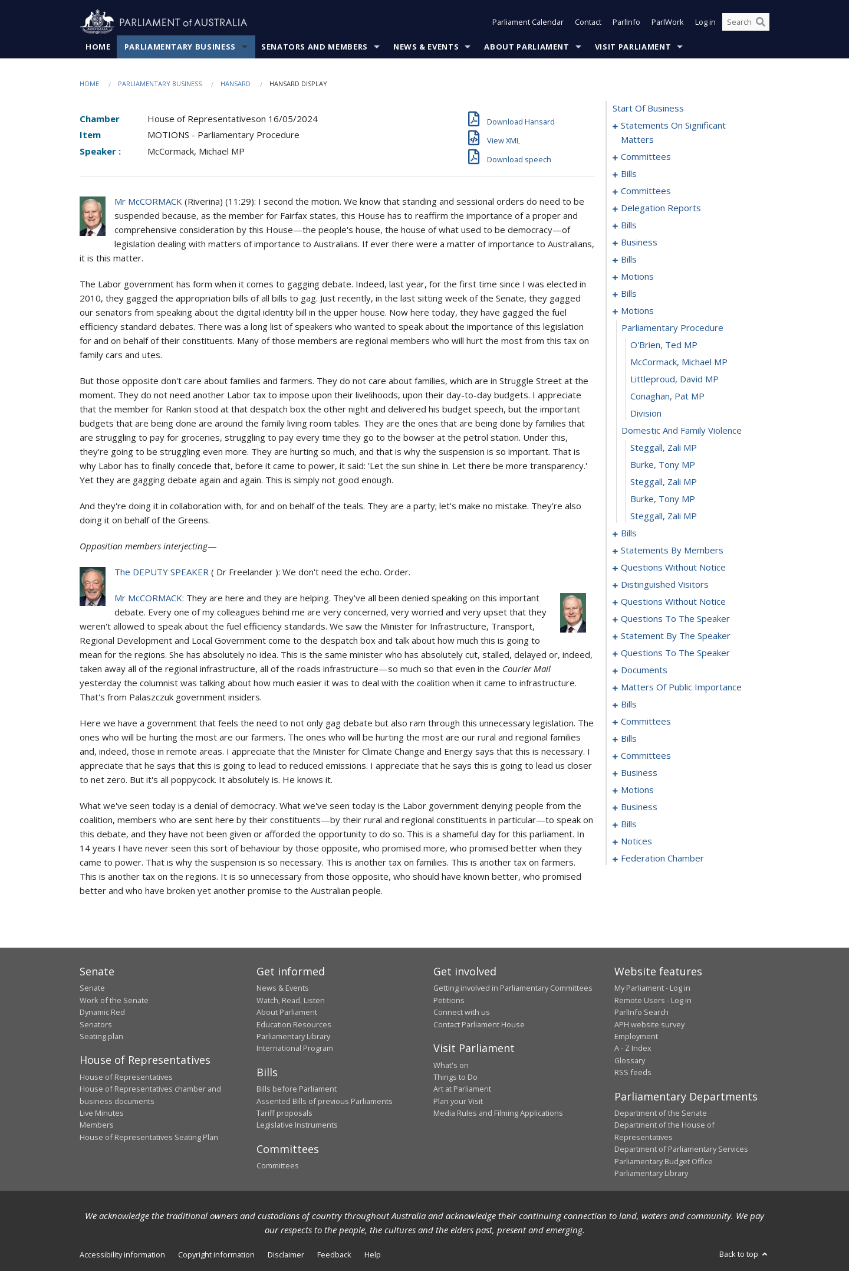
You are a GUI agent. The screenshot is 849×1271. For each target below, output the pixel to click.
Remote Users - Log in (653, 1000)
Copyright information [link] (216, 1255)
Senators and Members (314, 46)
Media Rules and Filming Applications (498, 1113)
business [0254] (639, 807)
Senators (96, 1024)
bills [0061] (629, 294)
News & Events (426, 46)
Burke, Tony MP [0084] (662, 499)
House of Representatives (126, 1077)
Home (98, 46)
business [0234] (639, 773)
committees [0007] (646, 157)
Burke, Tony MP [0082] (662, 465)
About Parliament (526, 46)
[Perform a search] (760, 22)
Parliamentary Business (180, 46)
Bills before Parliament (296, 1089)
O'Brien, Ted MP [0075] (663, 345)
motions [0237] (637, 790)
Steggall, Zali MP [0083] (663, 482)
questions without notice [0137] (673, 568)
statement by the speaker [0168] (675, 636)
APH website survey (649, 1024)
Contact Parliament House (479, 1024)
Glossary (629, 1060)
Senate (92, 988)
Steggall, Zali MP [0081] (663, 448)
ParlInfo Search (641, 1012)
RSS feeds (632, 1072)
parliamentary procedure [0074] (672, 328)
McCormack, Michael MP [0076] (679, 362)
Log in (705, 22)
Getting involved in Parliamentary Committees (513, 988)
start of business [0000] (648, 108)
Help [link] (372, 1255)
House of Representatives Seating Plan (149, 1137)
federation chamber (662, 858)
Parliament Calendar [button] (528, 22)
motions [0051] (637, 277)
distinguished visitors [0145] (665, 585)
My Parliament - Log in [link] (652, 988)
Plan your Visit (458, 1101)
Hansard (236, 83)
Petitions (449, 1000)
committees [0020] (646, 191)
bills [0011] (629, 174)
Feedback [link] (334, 1255)
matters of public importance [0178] (681, 687)
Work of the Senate (114, 1000)
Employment (636, 1036)
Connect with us (461, 1012)
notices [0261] (636, 841)
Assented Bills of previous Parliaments (324, 1101)
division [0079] (646, 414)
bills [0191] (629, 704)
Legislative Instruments (297, 1125)
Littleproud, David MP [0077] (674, 379)
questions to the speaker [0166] (675, 619)
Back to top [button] (744, 1254)
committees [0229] (646, 756)
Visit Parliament (633, 46)
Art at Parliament (462, 1089)
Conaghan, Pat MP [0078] (667, 396)
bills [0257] (629, 824)
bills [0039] (629, 260)
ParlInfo (626, 22)
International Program (294, 1048)
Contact (588, 22)
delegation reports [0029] (661, 208)
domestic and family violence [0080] (681, 431)
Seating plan (101, 1036)
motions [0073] (637, 311)
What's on (451, 1065)
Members (97, 1125)
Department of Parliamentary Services (681, 1149)
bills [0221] (629, 739)
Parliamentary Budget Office (663, 1161)
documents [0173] (644, 670)
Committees (277, 1166)
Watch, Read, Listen (290, 1000)
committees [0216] (646, 722)
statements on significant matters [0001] (673, 133)
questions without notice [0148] (673, 602)
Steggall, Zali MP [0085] (663, 516)
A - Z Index (632, 1048)
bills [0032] (629, 225)
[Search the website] (745, 22)
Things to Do (455, 1077)
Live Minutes (102, 1113)
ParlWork (667, 22)
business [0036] (639, 242)
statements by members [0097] (672, 550)
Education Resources (293, 1024)
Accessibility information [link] (122, 1255)
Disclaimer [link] (286, 1255)
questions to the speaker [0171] (675, 653)
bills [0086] (629, 533)
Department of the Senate (660, 1113)
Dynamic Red (102, 1012)
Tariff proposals (284, 1113)
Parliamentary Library (293, 1036)
